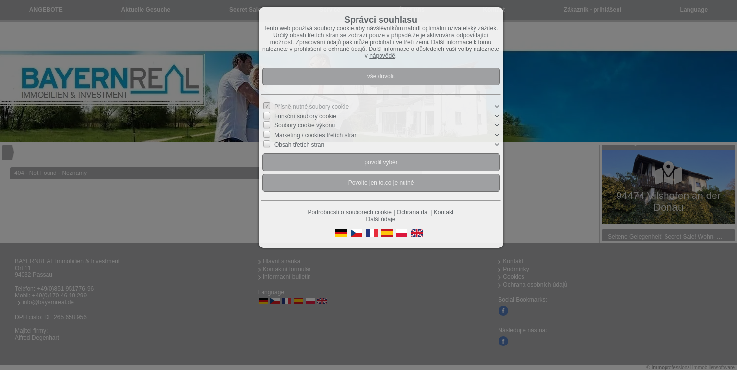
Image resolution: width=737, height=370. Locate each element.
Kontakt (444, 212)
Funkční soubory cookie (305, 116)
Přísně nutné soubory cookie (311, 106)
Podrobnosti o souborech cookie (350, 212)
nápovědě (382, 55)
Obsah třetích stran (299, 144)
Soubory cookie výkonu (304, 125)
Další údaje (380, 219)
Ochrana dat (413, 212)
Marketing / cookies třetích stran (315, 134)
